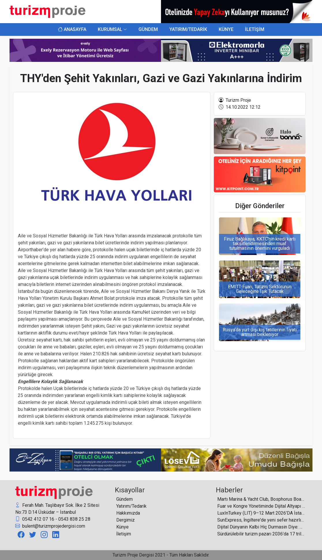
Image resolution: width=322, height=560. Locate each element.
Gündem (124, 499)
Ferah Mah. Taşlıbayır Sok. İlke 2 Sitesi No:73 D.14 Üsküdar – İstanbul (57, 508)
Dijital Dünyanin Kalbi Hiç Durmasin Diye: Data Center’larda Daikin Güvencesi (261, 527)
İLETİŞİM (254, 29)
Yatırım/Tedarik (131, 506)
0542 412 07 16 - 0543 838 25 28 (52, 519)
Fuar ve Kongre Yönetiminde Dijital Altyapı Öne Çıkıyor (261, 506)
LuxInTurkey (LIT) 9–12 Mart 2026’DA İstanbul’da (261, 513)
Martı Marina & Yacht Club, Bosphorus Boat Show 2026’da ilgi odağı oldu (261, 499)
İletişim (123, 534)
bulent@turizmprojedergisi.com (50, 526)
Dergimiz (125, 520)
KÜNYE (226, 29)
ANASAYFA (72, 29)
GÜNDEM (148, 29)
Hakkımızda (128, 513)
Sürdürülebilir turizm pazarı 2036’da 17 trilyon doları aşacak (261, 534)
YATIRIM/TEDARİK (188, 29)
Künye (122, 527)
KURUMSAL (110, 29)
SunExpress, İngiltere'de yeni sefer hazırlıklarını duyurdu (261, 520)
